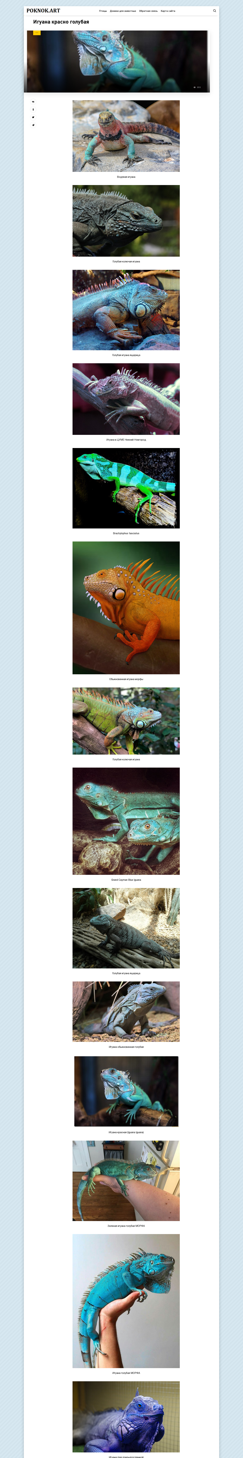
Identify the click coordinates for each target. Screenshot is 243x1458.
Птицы (103, 10)
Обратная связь (148, 10)
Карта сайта (168, 10)
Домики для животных (123, 10)
